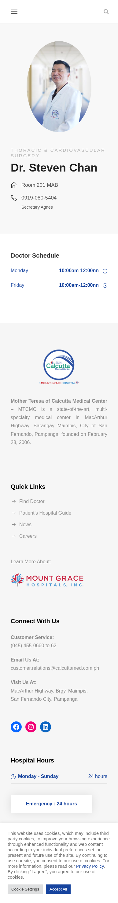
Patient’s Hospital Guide (45, 513)
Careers (28, 536)
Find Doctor (32, 501)
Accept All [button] (58, 889)
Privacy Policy (90, 866)
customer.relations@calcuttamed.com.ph (55, 668)
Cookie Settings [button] (25, 889)
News (25, 524)
